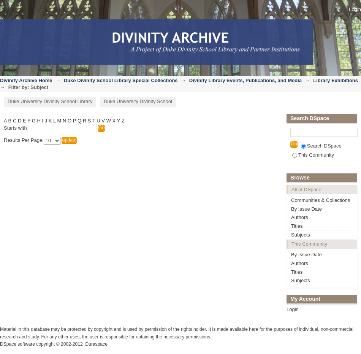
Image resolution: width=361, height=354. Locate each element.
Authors (299, 217)
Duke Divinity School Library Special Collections (121, 80)
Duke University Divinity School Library (50, 101)
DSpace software (17, 344)
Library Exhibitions (335, 80)
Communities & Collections (320, 200)
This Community (313, 155)
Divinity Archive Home (26, 80)
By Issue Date (306, 209)
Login (355, 9)
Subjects (300, 235)
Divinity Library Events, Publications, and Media (245, 80)
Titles (297, 226)
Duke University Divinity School (138, 101)
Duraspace (96, 344)
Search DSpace (321, 146)
